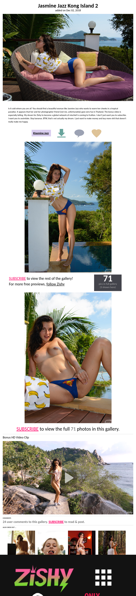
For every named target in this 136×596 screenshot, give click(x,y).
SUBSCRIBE (17, 278)
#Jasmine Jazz (41, 133)
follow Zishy (55, 284)
